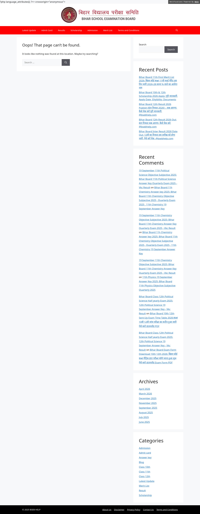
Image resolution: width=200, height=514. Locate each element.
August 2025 (146, 412)
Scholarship (76, 30)
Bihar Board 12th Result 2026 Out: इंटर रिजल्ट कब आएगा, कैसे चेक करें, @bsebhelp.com (158, 123)
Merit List (107, 30)
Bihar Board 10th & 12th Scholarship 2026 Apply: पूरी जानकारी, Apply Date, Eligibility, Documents (158, 96)
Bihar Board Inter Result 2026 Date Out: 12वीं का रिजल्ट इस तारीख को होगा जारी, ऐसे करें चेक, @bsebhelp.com (158, 135)
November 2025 (148, 403)
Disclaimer (119, 509)
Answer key (145, 457)
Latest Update (29, 30)
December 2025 (147, 398)
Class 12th (144, 476)
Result (142, 490)
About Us (106, 509)
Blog (141, 462)
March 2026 (145, 393)
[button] (177, 30)
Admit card (145, 452)
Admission (93, 30)
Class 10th (144, 466)
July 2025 (144, 417)
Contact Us (148, 509)
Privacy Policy (133, 509)
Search (142, 44)
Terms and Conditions (128, 30)
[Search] (66, 62)
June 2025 (144, 422)
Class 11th (144, 471)
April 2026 (144, 388)
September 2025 (148, 407)
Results (61, 30)
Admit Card (46, 30)
